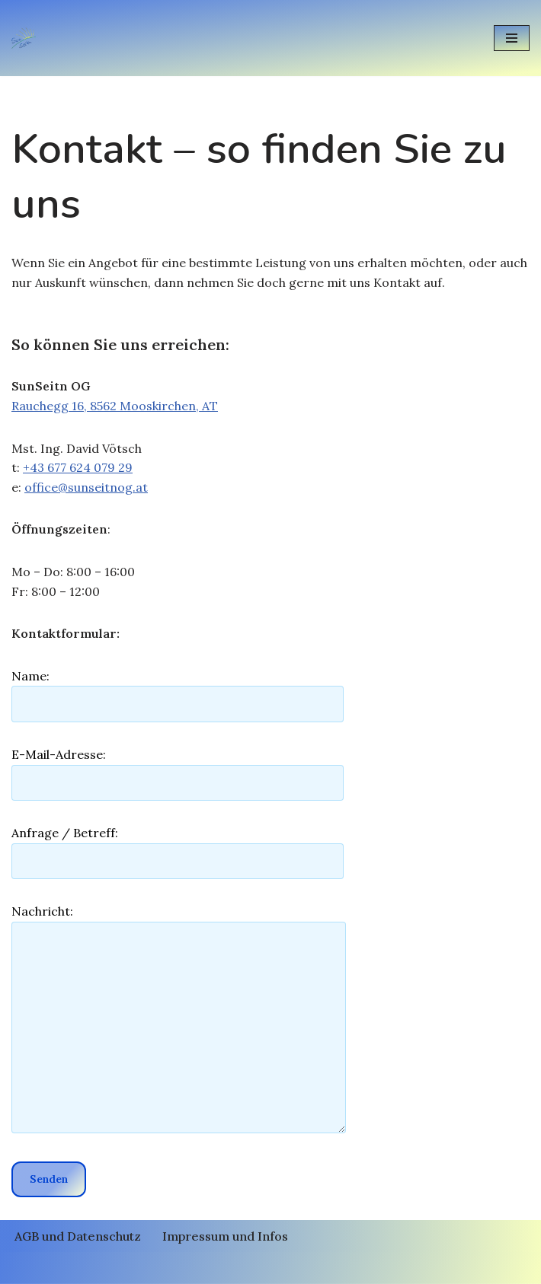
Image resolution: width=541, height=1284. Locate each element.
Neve (185, 1267)
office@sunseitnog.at (86, 487)
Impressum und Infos (225, 1236)
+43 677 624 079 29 (78, 467)
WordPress (337, 1267)
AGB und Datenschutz (77, 1236)
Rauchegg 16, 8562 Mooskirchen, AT (114, 405)
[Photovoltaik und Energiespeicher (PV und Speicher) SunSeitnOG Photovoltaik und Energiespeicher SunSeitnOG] (27, 37)
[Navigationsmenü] (512, 38)
